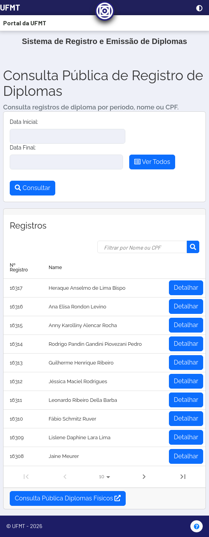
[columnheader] (23, 267)
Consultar (32, 188)
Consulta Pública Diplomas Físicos (68, 498)
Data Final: (23, 147)
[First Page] (26, 476)
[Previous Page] (65, 476)
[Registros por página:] (104, 477)
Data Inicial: (24, 122)
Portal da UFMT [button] (24, 22)
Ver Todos (152, 162)
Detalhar (186, 287)
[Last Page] (183, 476)
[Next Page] (144, 476)
